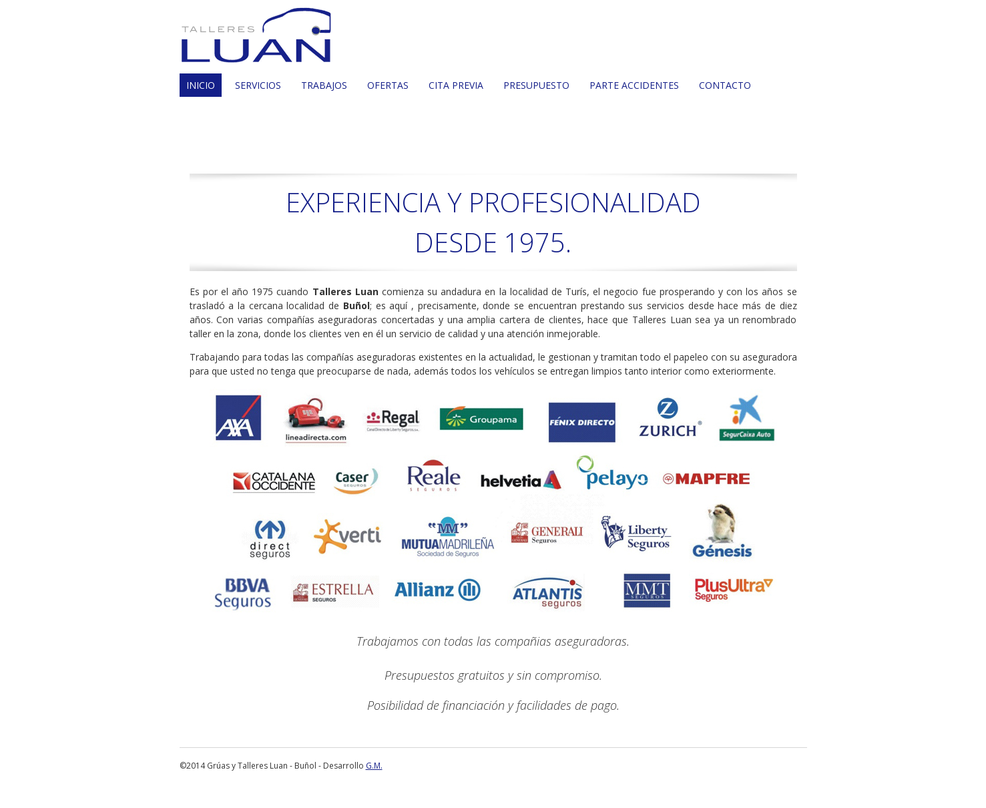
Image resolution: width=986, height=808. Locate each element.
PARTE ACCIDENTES (634, 85)
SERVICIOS (258, 85)
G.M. (374, 765)
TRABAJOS (324, 85)
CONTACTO (725, 85)
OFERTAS (388, 85)
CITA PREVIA (456, 85)
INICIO (200, 85)
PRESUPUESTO (536, 85)
